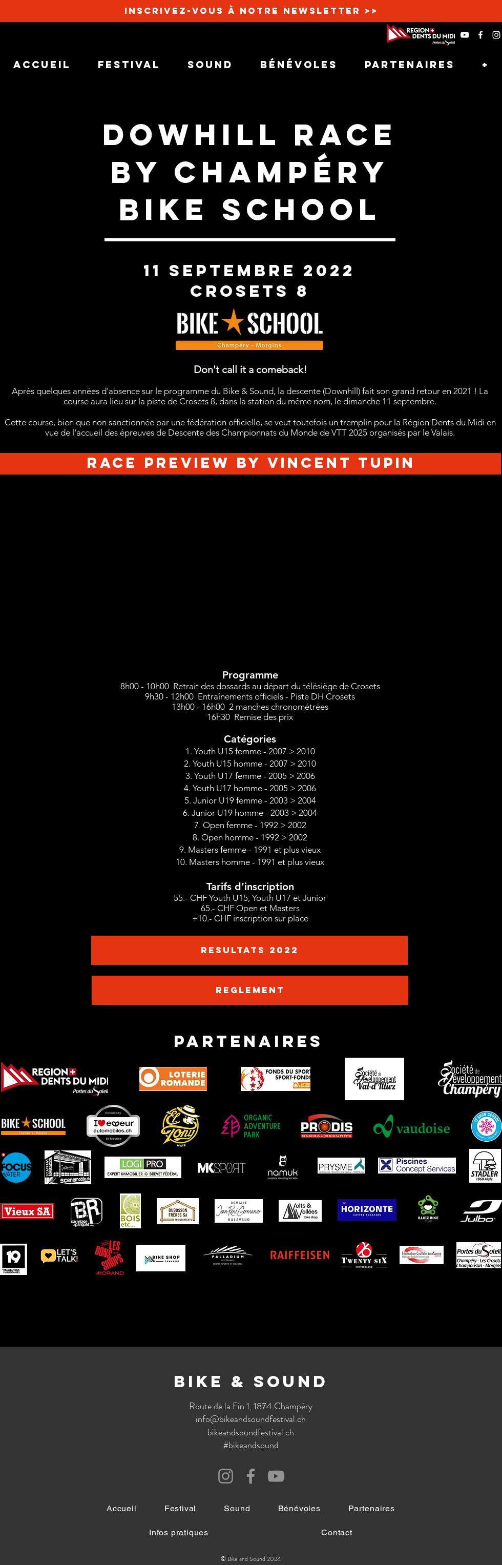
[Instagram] (226, 1476)
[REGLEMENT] (250, 990)
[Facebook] (251, 1476)
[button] (179, 1532)
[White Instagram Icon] (496, 35)
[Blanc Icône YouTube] (464, 35)
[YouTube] (276, 1476)
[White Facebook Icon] (480, 35)
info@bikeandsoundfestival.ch (251, 1419)
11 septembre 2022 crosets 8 (249, 280)
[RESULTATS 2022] (249, 950)
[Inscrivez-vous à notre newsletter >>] (251, 11)
